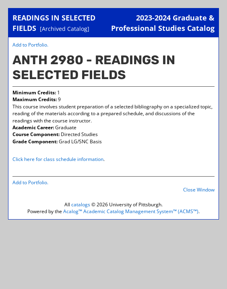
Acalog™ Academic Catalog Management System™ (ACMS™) (130, 211)
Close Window (199, 189)
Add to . (30, 44)
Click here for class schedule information (57, 159)
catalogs (80, 204)
